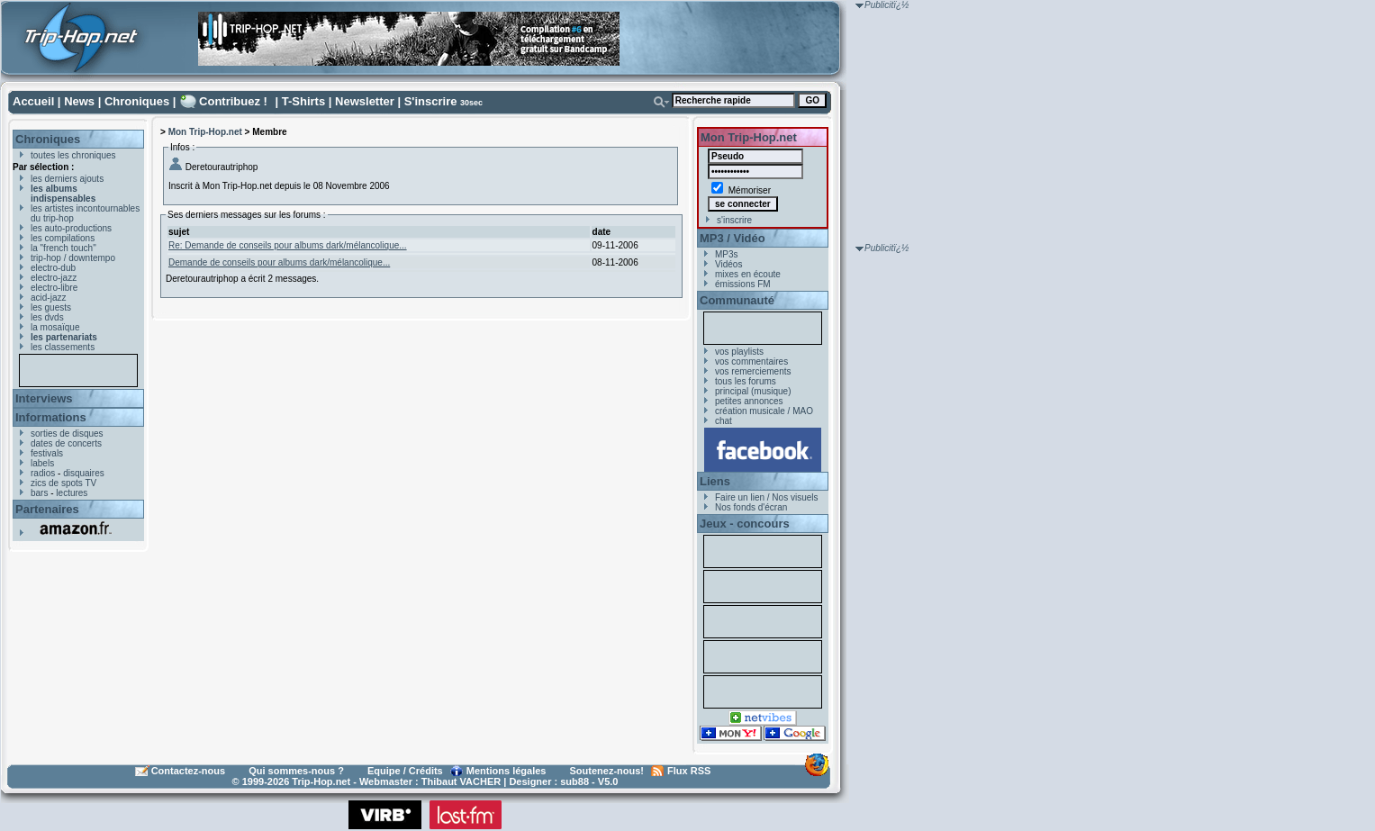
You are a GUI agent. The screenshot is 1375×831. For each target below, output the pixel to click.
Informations (50, 417)
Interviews (44, 398)
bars (39, 493)
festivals (47, 453)
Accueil (33, 101)
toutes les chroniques (73, 155)
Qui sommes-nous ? (296, 770)
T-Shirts (303, 101)
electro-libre (54, 288)
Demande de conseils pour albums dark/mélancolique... (279, 262)
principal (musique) (753, 391)
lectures (71, 493)
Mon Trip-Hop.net (205, 132)
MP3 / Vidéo (732, 238)
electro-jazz (54, 278)
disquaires (83, 473)
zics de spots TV (63, 483)
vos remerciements (753, 371)
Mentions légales (506, 770)
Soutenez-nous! (607, 770)
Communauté (737, 300)
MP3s (726, 254)
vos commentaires (751, 361)
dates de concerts (66, 443)
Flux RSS (688, 770)
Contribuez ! (233, 101)
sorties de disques (67, 433)
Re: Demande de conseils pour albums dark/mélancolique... (287, 245)
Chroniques (136, 101)
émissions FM (743, 284)
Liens (715, 481)
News (79, 101)
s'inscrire (734, 220)
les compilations (63, 238)
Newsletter (364, 101)
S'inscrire (430, 101)
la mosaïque (55, 327)
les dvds (47, 317)
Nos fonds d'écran (751, 507)
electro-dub (53, 268)
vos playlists (739, 352)
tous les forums (745, 381)
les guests (51, 307)
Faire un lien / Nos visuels (767, 497)
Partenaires (47, 509)
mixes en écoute (748, 274)
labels (42, 463)
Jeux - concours (745, 523)
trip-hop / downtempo (73, 258)
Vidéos (728, 264)
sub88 (574, 781)
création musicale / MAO (764, 411)
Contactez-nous (188, 770)
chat (723, 421)
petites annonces (749, 401)
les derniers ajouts (67, 179)
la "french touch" (63, 248)
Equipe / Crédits (405, 770)
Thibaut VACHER (461, 781)
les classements (63, 347)
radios (43, 473)
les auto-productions (71, 228)
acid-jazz (48, 298)
